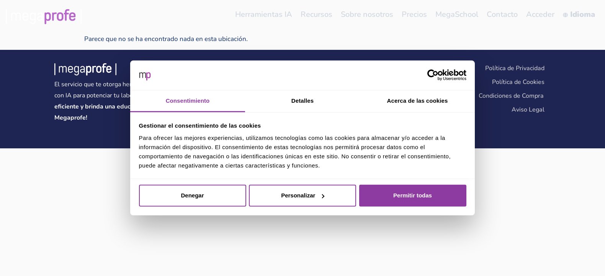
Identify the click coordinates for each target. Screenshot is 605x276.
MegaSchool (459, 14)
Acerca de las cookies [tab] (417, 100)
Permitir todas (412, 195)
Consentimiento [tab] (188, 100)
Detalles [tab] (302, 100)
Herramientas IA (269, 14)
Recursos (321, 14)
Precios (417, 14)
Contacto (504, 14)
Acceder (541, 14)
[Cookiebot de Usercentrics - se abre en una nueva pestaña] (432, 75)
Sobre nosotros (371, 14)
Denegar (192, 195)
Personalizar (302, 195)
